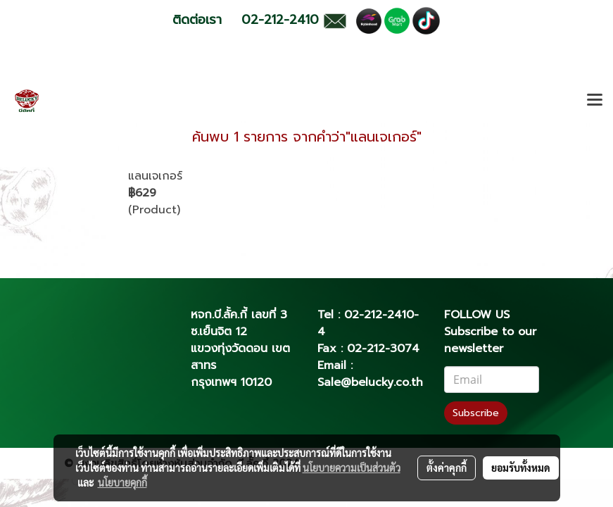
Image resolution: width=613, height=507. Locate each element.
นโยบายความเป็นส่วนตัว (351, 467)
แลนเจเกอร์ (155, 176)
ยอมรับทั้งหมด (520, 467)
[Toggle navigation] (594, 100)
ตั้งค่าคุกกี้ (446, 467)
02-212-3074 (383, 348)
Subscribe (476, 413)
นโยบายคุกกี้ (122, 482)
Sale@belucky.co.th (370, 382)
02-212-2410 (379, 314)
